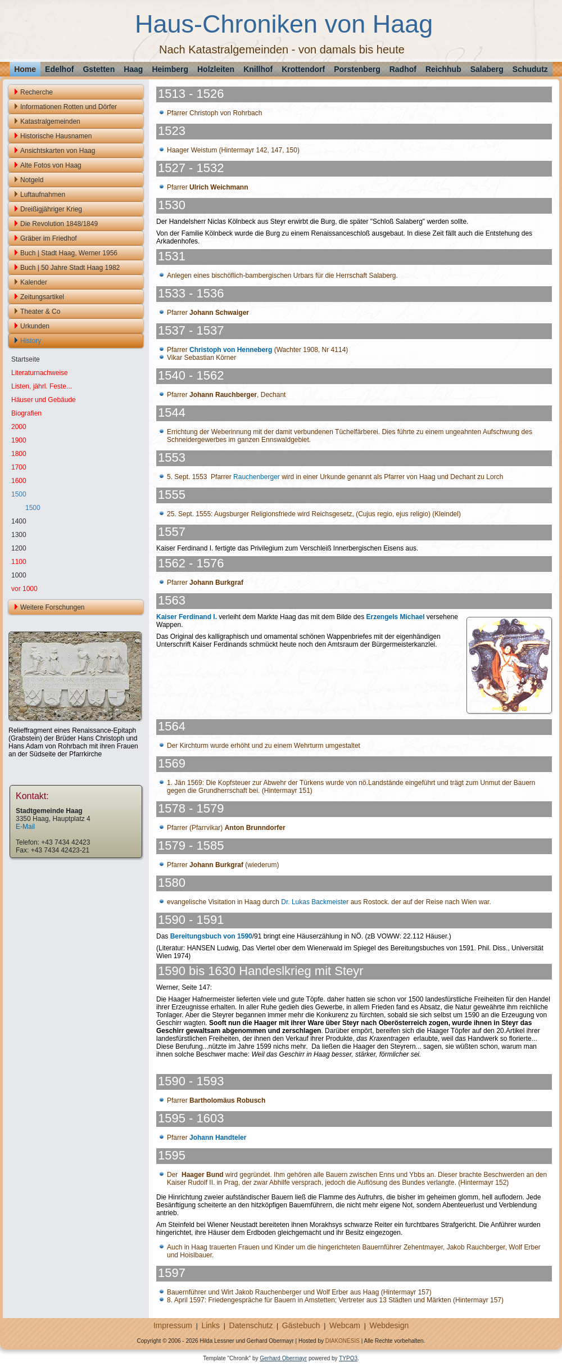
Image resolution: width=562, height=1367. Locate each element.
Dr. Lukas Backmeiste (313, 902)
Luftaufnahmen (42, 194)
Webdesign (389, 1325)
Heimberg (170, 69)
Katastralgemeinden (50, 121)
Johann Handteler (217, 1138)
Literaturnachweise (39, 373)
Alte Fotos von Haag (50, 165)
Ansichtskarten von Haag (57, 151)
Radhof (402, 69)
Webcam (344, 1325)
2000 (18, 427)
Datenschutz (251, 1325)
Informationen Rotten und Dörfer (68, 107)
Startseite (25, 359)
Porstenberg (357, 69)
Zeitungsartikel (42, 297)
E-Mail (25, 827)
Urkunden (34, 326)
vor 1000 (24, 589)
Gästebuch (301, 1325)
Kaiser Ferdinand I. (186, 617)
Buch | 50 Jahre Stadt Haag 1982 (70, 268)
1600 (18, 481)
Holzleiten (215, 69)
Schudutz (530, 69)
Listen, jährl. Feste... (41, 386)
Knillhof (258, 69)
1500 (18, 494)
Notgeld (31, 180)
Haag (133, 69)
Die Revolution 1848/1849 (59, 224)
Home (25, 69)
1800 (18, 454)
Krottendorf (303, 69)
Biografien (26, 413)
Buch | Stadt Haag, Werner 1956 (68, 253)
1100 (18, 562)
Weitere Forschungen (52, 607)
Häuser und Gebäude (43, 400)
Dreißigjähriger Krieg (51, 209)
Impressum (172, 1325)
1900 (18, 440)
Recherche (36, 92)
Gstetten (99, 69)
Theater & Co (40, 311)
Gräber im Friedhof (48, 238)
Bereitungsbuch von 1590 (211, 936)
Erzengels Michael (395, 617)
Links (210, 1325)
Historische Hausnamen (56, 136)
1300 (18, 535)
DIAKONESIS (342, 1341)
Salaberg (487, 69)
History (30, 341)
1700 (18, 467)
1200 (18, 548)
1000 (18, 575)
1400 (18, 521)
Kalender (33, 282)
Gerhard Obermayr (283, 1358)
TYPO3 (348, 1358)
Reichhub (443, 69)
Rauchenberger (256, 477)
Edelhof (59, 69)
